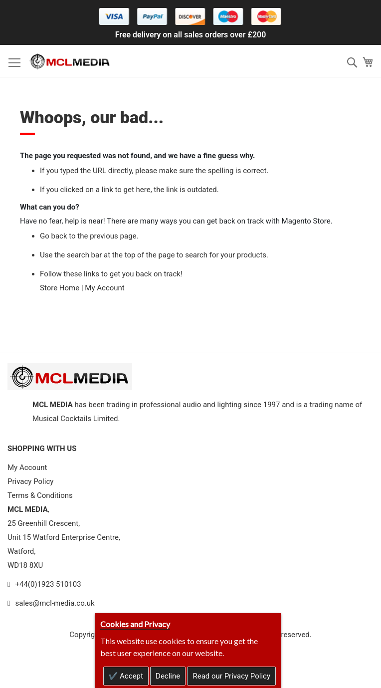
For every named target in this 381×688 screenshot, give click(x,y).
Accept (130, 676)
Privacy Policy (30, 481)
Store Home (59, 287)
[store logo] (69, 61)
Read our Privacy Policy (231, 676)
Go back (53, 235)
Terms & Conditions (40, 495)
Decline (168, 676)
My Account (104, 287)
